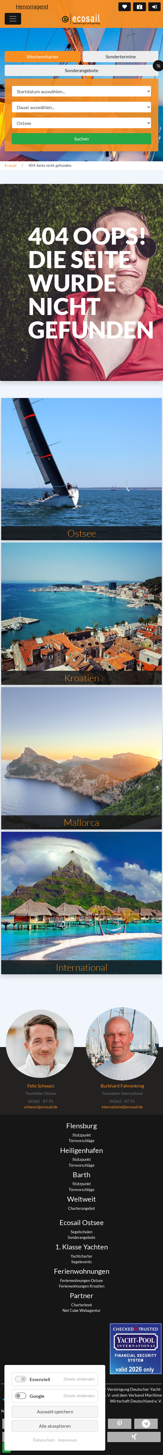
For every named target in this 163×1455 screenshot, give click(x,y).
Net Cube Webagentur (81, 1310)
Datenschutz (44, 1440)
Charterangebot (81, 1208)
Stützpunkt (81, 1135)
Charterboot (81, 1304)
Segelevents (81, 1261)
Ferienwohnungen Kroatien (81, 1286)
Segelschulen (81, 1231)
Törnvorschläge (81, 1140)
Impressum (67, 1440)
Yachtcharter (81, 1256)
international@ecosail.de (122, 1107)
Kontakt (139, 7)
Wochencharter (42, 56)
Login (154, 7)
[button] (119, 1424)
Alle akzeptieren (55, 1426)
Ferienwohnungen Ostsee (81, 1280)
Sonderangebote (81, 70)
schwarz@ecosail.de (40, 1107)
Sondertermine (121, 56)
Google (37, 1396)
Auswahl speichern (55, 1411)
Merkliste (124, 7)
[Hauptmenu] (13, 19)
